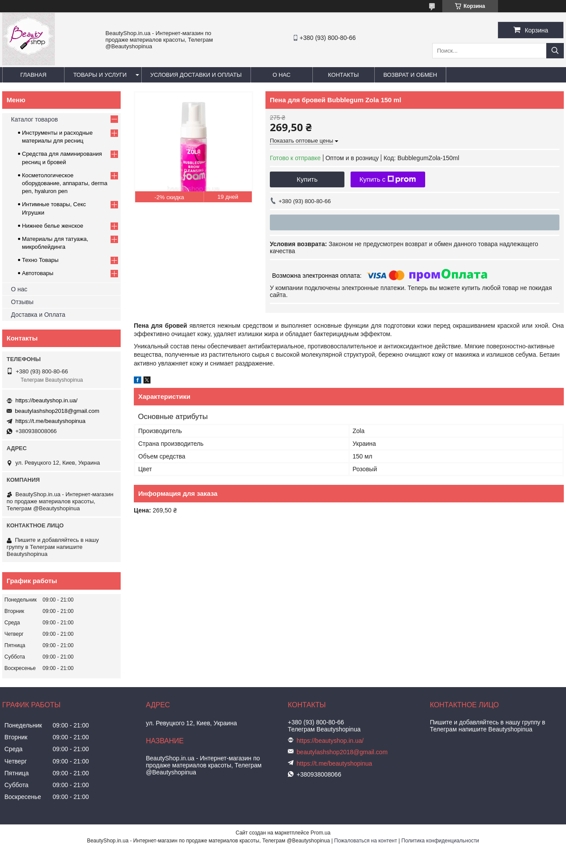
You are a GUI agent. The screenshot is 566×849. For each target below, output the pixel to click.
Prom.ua (320, 833)
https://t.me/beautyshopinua (50, 421)
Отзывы (22, 301)
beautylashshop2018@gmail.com (57, 411)
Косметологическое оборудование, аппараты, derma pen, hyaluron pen (64, 183)
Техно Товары (40, 260)
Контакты (343, 75)
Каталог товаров (34, 119)
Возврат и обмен (410, 75)
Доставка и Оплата (38, 314)
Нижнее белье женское (52, 225)
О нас (281, 75)
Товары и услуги (100, 75)
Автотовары (38, 273)
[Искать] (555, 50)
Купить (307, 179)
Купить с (387, 179)
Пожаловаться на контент (365, 841)
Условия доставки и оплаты (196, 75)
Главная (33, 75)
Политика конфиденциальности (440, 841)
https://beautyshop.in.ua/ (46, 400)
